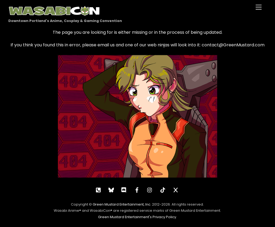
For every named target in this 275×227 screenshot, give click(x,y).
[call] (98, 189)
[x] (175, 189)
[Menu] (258, 7)
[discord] (124, 189)
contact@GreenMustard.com (233, 45)
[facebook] (137, 189)
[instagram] (149, 189)
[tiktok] (162, 189)
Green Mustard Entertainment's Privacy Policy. (137, 216)
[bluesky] (111, 189)
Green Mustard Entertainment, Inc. (122, 204)
